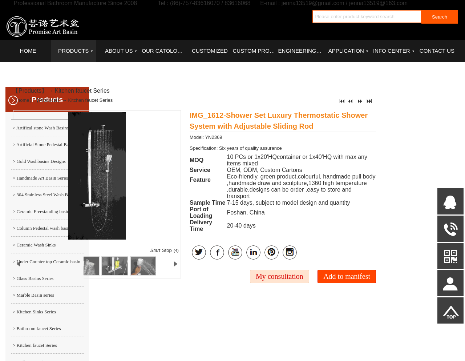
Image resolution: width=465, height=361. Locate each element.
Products (30, 91)
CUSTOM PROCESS (255, 51)
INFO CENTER (393, 51)
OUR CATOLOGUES (164, 51)
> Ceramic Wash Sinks (34, 245)
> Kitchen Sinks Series (34, 311)
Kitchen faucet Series (82, 91)
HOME (28, 51)
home (23, 100)
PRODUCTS (75, 51)
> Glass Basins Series (33, 278)
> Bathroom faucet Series (37, 328)
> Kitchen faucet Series (35, 345)
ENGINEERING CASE (300, 51)
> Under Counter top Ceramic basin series (45, 264)
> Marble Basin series (33, 295)
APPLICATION (348, 51)
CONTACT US (437, 51)
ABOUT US (121, 51)
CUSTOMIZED (210, 51)
